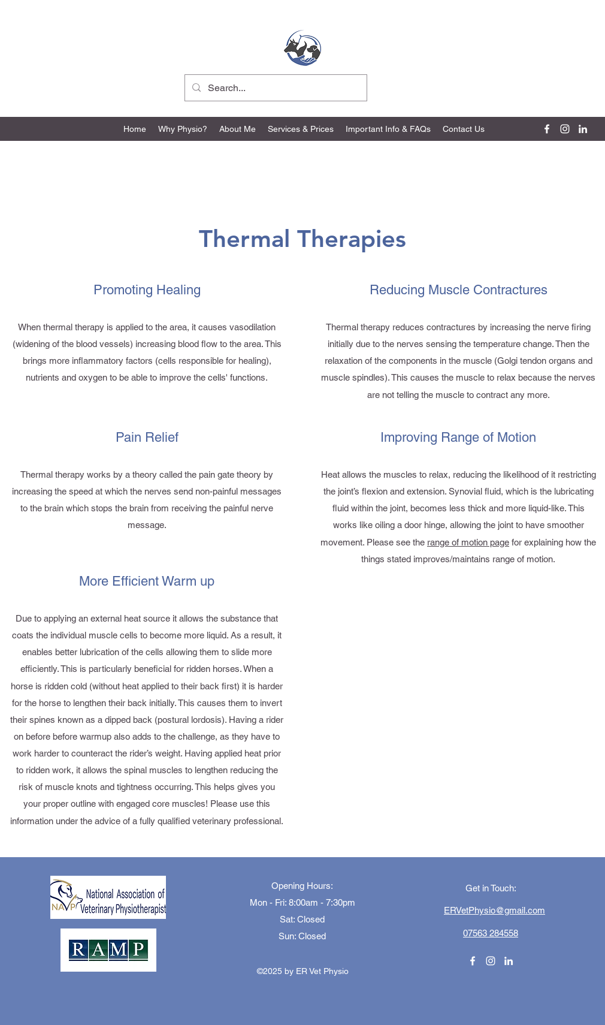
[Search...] (274, 88)
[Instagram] (565, 129)
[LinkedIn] (583, 129)
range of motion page (468, 542)
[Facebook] (547, 129)
